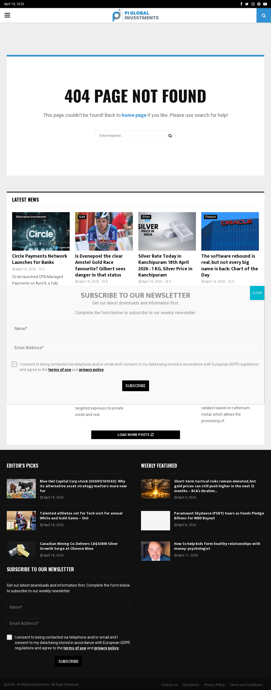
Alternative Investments (31, 216)
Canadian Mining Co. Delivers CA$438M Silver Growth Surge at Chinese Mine (79, 546)
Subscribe (68, 661)
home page (134, 115)
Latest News (25, 199)
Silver (146, 216)
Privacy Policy (214, 685)
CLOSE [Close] (257, 293)
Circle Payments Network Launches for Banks (39, 259)
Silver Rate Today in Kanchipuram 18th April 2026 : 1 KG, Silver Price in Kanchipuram (165, 265)
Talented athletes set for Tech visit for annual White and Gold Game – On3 (81, 515)
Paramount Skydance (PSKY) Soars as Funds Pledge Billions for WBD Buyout (219, 515)
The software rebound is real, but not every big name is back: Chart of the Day (229, 265)
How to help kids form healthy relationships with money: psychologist (217, 546)
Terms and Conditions (246, 685)
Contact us (169, 685)
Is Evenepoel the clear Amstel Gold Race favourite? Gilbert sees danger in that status (100, 265)
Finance (210, 216)
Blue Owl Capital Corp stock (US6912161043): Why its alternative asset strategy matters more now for (83, 486)
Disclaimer (191, 685)
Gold (82, 216)
